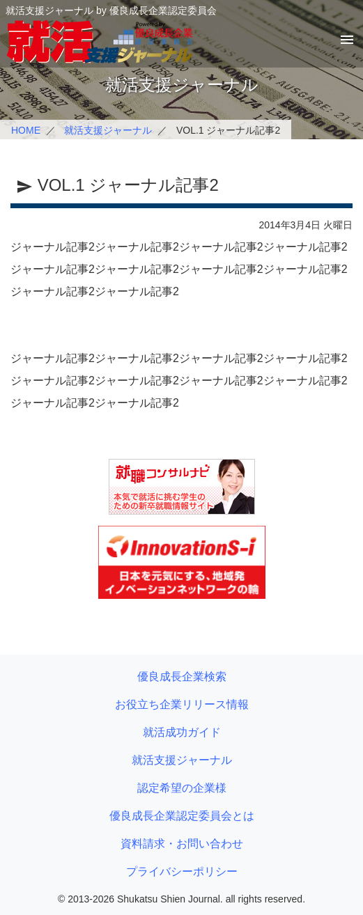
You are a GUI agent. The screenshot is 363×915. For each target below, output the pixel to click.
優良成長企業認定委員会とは (181, 816)
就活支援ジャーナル (108, 130)
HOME (25, 130)
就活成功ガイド (182, 732)
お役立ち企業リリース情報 (182, 704)
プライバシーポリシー (182, 871)
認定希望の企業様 (181, 788)
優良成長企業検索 (181, 676)
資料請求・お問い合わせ (182, 844)
